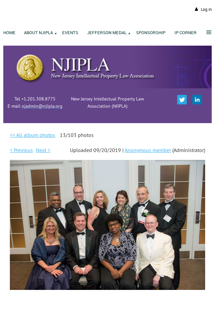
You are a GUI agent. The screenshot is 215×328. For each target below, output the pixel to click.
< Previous (21, 150)
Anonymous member (148, 150)
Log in (206, 9)
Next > (43, 150)
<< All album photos (32, 135)
